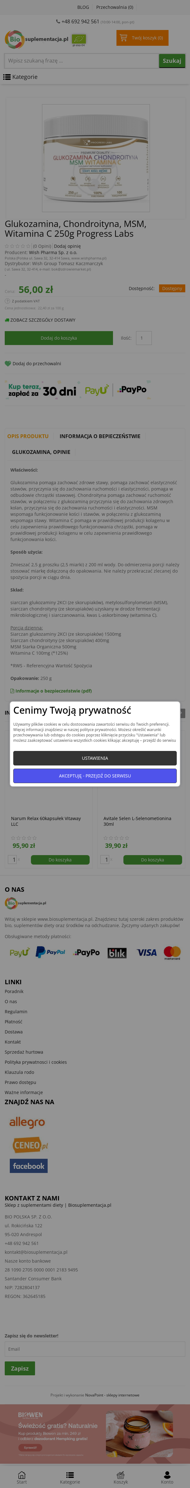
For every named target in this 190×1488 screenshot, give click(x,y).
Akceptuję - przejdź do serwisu (95, 776)
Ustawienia (95, 758)
